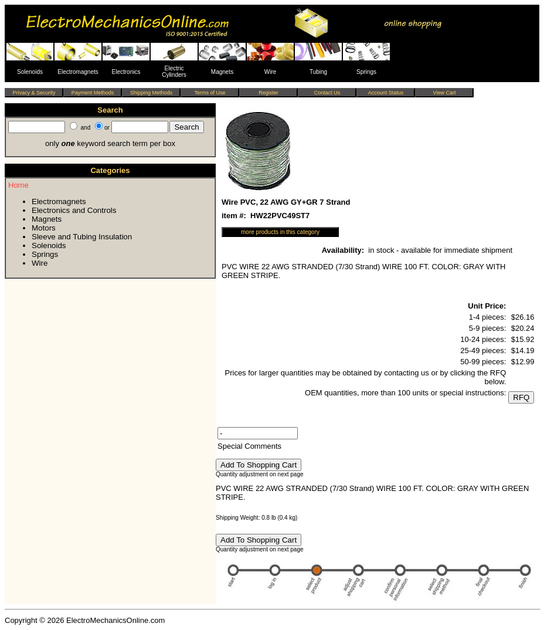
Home (18, 185)
